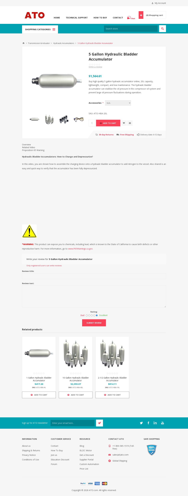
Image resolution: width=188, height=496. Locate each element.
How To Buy (100, 17)
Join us (54, 455)
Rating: (94, 311)
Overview (26, 144)
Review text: (28, 283)
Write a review (95, 66)
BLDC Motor (86, 450)
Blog (82, 445)
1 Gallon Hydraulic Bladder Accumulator (38, 379)
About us (26, 445)
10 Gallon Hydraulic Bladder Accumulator (76, 379)
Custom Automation (89, 464)
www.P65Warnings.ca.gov (80, 248)
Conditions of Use (30, 459)
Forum (54, 464)
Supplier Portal (86, 459)
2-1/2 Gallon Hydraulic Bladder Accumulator (112, 379)
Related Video (28, 147)
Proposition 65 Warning (33, 150)
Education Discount (60, 459)
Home (57, 17)
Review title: (28, 271)
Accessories (95, 102)
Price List (84, 468)
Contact (118, 17)
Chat (131, 17)
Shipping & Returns (31, 450)
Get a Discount (87, 455)
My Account (160, 3)
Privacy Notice (29, 455)
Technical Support (77, 17)
